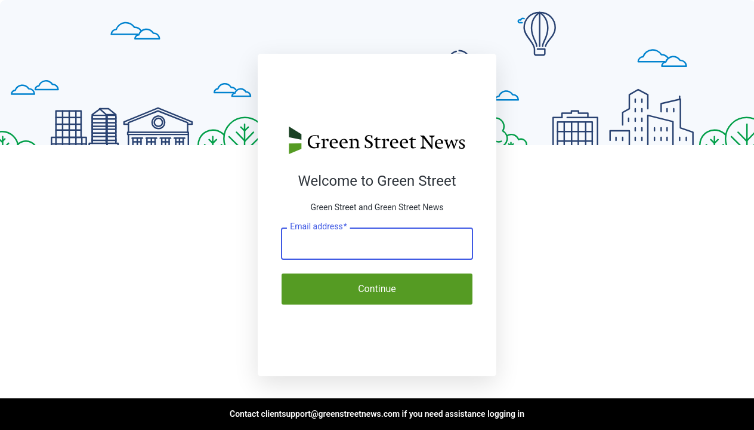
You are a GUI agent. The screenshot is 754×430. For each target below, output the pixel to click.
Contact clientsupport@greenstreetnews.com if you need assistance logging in (377, 414)
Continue (377, 288)
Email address (318, 227)
